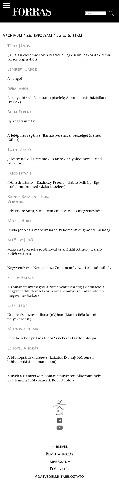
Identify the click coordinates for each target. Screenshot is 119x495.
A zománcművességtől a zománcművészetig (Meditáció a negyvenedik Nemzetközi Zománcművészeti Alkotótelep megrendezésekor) (55, 291)
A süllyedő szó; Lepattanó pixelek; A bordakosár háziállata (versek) (56, 100)
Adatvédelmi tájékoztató (59, 476)
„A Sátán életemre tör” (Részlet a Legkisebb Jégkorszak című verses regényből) (58, 57)
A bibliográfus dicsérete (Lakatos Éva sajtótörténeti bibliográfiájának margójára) (50, 359)
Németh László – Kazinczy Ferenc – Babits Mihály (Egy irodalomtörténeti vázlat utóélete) (53, 184)
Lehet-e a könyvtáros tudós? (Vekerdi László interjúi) (52, 338)
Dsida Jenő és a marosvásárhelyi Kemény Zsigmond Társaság (58, 230)
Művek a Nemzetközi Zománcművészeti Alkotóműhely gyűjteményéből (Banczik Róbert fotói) (54, 378)
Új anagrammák (21, 121)
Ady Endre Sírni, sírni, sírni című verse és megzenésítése (54, 211)
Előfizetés (59, 469)
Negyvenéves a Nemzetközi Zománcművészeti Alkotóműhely (59, 268)
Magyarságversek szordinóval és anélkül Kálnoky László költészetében (54, 251)
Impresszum (59, 461)
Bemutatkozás (59, 454)
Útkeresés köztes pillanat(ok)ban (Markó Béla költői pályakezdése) (51, 317)
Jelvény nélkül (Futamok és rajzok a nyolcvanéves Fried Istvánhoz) (54, 161)
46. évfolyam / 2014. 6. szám (54, 35)
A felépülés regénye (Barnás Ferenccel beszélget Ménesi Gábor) (54, 137)
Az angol (14, 78)
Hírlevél (59, 446)
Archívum (12, 35)
